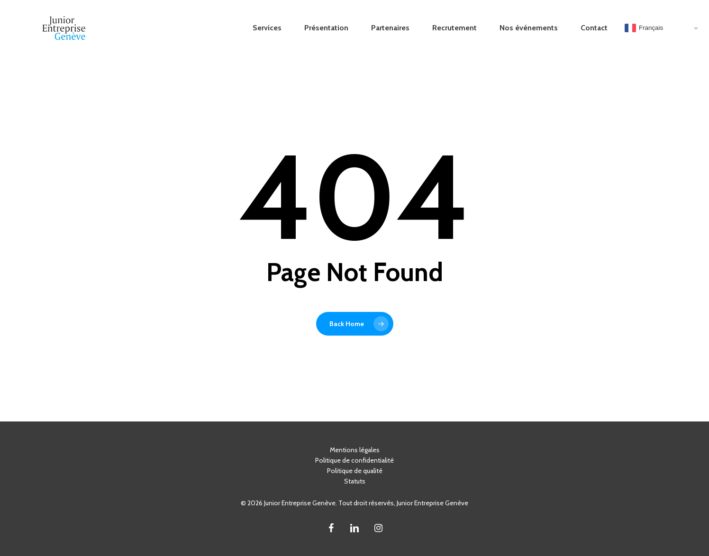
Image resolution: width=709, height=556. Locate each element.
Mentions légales (355, 450)
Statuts (354, 481)
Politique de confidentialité (354, 460)
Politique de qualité (354, 470)
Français (644, 28)
